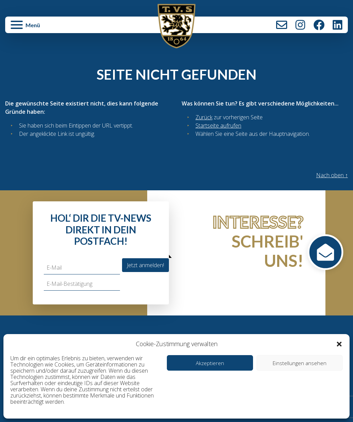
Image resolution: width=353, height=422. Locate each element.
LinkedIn (337, 24)
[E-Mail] (82, 267)
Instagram (300, 24)
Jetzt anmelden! (145, 265)
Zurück (203, 117)
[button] (339, 343)
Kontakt (281, 24)
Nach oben (332, 175)
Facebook (318, 24)
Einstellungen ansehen (299, 363)
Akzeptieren (210, 363)
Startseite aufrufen (218, 125)
